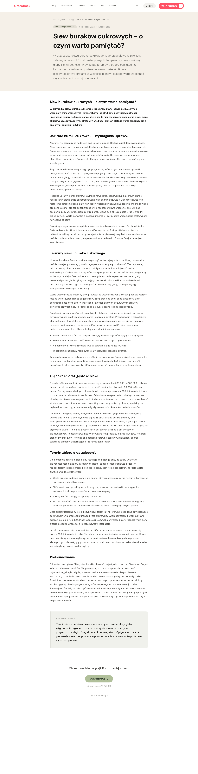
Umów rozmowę (172, 6)
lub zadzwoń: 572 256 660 (99, 686)
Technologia (66, 6)
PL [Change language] (138, 6)
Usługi (53, 6)
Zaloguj (149, 6)
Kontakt (112, 6)
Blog (102, 6)
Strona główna (60, 19)
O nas (93, 6)
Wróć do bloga (99, 695)
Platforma (81, 6)
